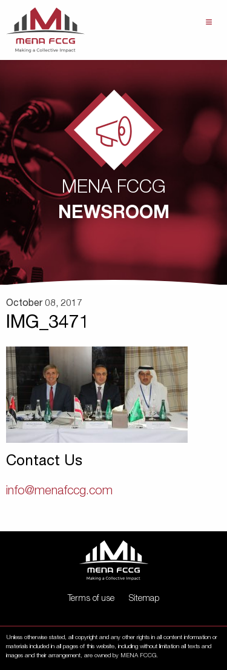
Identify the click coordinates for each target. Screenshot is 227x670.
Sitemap (144, 599)
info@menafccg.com (59, 492)
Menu (209, 22)
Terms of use (91, 599)
